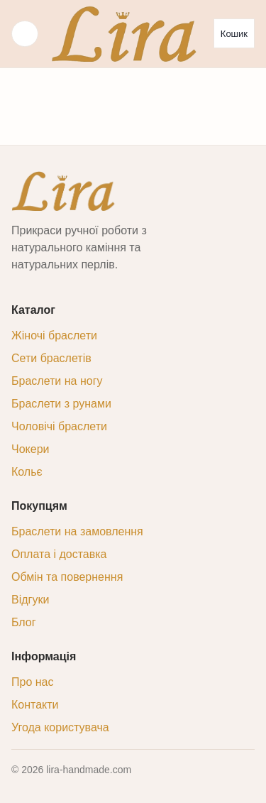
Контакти (35, 705)
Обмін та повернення (67, 577)
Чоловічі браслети (59, 426)
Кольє (27, 472)
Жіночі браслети (54, 335)
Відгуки (30, 600)
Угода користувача (60, 727)
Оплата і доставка (59, 554)
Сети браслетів (51, 358)
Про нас (32, 682)
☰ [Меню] (25, 33)
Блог (23, 622)
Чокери (30, 449)
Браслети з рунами (61, 404)
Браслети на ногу (56, 381)
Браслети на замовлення (77, 531)
